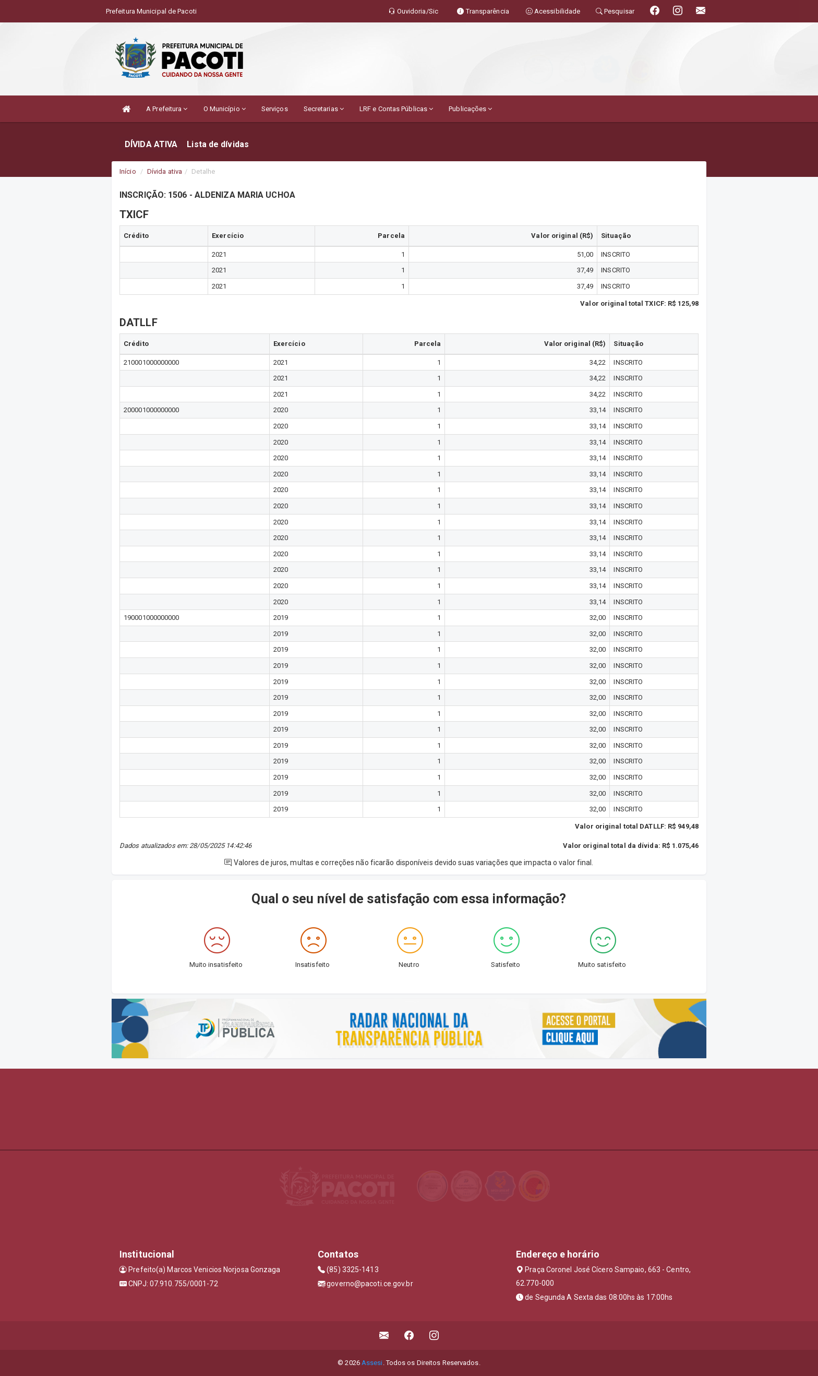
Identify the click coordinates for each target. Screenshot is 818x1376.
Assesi (372, 1363)
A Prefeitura (166, 109)
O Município (224, 109)
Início (127, 171)
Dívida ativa (164, 171)
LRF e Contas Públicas (396, 109)
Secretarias (324, 109)
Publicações (470, 109)
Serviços (274, 109)
